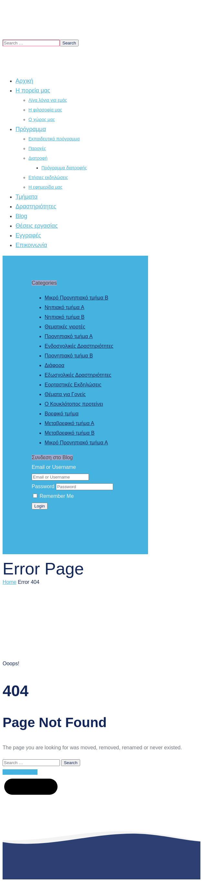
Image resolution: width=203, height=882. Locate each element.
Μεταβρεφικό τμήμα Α (69, 423)
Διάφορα (54, 365)
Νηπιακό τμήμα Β (64, 317)
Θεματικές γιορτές (65, 326)
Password (43, 486)
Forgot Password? (53, 515)
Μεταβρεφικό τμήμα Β (69, 433)
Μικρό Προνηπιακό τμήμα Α (76, 442)
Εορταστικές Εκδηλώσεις (73, 384)
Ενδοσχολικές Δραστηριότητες (79, 346)
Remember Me (53, 496)
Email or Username (54, 467)
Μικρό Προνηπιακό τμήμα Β (76, 297)
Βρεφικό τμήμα (62, 413)
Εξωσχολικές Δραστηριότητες (78, 375)
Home (9, 582)
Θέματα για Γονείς (65, 394)
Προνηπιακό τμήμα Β (69, 355)
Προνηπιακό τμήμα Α (69, 336)
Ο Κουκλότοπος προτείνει (74, 404)
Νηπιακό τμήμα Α (64, 307)
